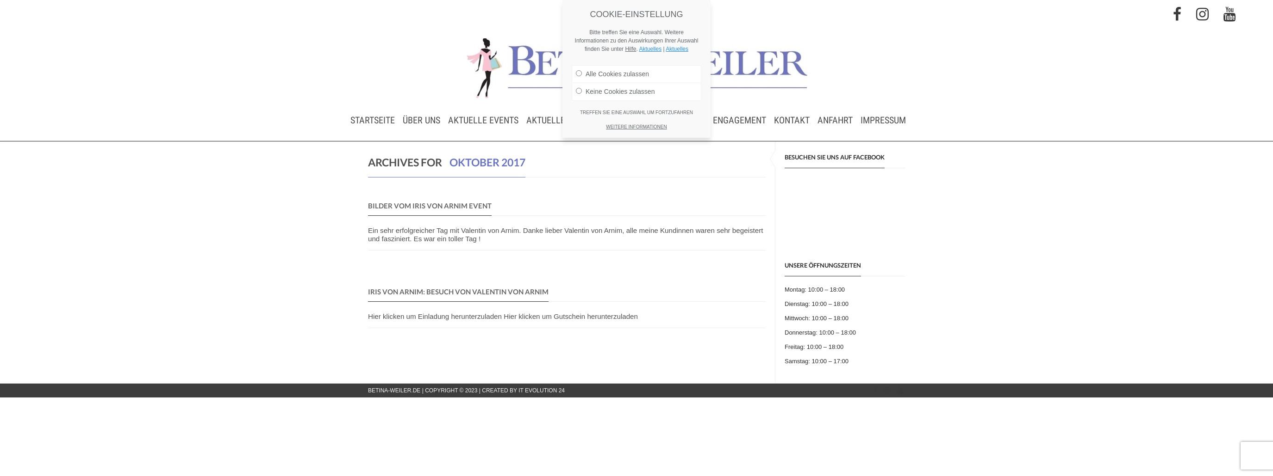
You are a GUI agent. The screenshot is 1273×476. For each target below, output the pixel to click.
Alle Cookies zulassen (612, 74)
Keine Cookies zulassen (615, 91)
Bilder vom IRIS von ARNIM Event (430, 205)
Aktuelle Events (483, 120)
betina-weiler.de (394, 390)
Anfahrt (835, 120)
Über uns (421, 120)
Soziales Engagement (720, 120)
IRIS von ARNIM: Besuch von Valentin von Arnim (458, 291)
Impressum (883, 120)
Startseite (372, 120)
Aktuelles (650, 49)
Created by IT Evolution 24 (523, 390)
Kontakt (792, 120)
